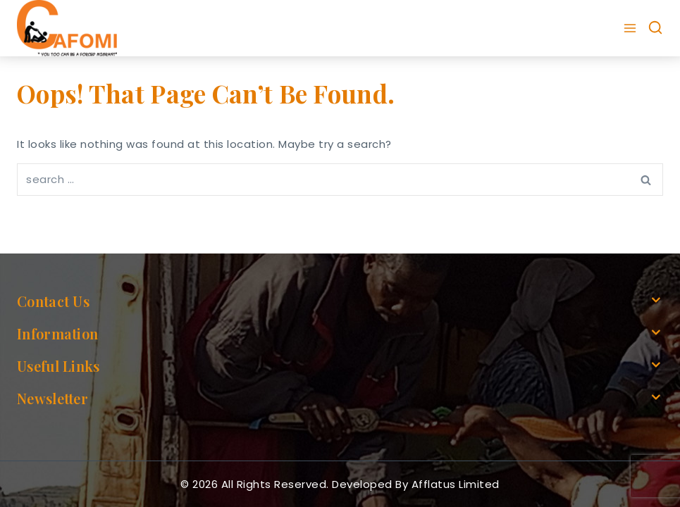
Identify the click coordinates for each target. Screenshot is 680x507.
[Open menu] (632, 28)
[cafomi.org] (67, 28)
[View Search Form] (655, 28)
